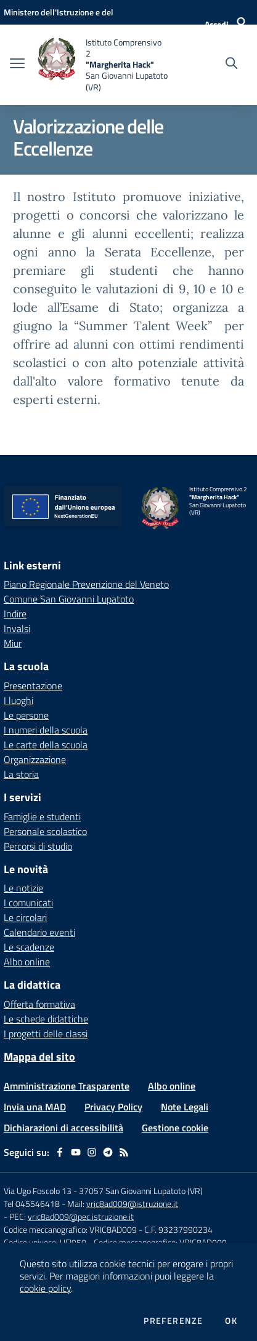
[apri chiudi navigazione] (17, 64)
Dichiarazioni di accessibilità (63, 1127)
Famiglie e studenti (42, 816)
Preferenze (173, 1320)
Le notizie (23, 887)
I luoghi (18, 700)
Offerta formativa (39, 1004)
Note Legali (184, 1106)
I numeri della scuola (46, 729)
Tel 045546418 (32, 1203)
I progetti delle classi (46, 1033)
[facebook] (59, 1152)
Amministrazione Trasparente (66, 1085)
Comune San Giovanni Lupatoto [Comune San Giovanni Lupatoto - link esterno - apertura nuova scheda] (69, 598)
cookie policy (45, 1288)
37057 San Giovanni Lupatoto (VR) (141, 1190)
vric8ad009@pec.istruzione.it (81, 1216)
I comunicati (28, 902)
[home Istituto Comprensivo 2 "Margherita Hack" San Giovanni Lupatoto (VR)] (102, 65)
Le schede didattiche (46, 1018)
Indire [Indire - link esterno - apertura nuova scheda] (15, 613)
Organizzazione (35, 759)
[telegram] (107, 1152)
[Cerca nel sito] (231, 65)
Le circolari (25, 917)
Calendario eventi (39, 932)
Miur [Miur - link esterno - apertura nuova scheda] (13, 643)
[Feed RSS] (123, 1152)
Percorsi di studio (38, 846)
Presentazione (33, 685)
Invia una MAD (35, 1106)
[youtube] (75, 1152)
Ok (231, 1320)
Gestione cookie (175, 1127)
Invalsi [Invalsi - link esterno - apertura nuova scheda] (17, 628)
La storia (21, 774)
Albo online (27, 961)
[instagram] (91, 1152)
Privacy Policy (113, 1106)
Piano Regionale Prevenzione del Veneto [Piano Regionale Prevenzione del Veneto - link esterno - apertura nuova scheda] (86, 584)
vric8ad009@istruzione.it (132, 1203)
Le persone (26, 715)
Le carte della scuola (46, 744)
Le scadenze (29, 946)
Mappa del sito (39, 1056)
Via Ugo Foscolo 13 (37, 1190)
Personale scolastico (45, 831)
